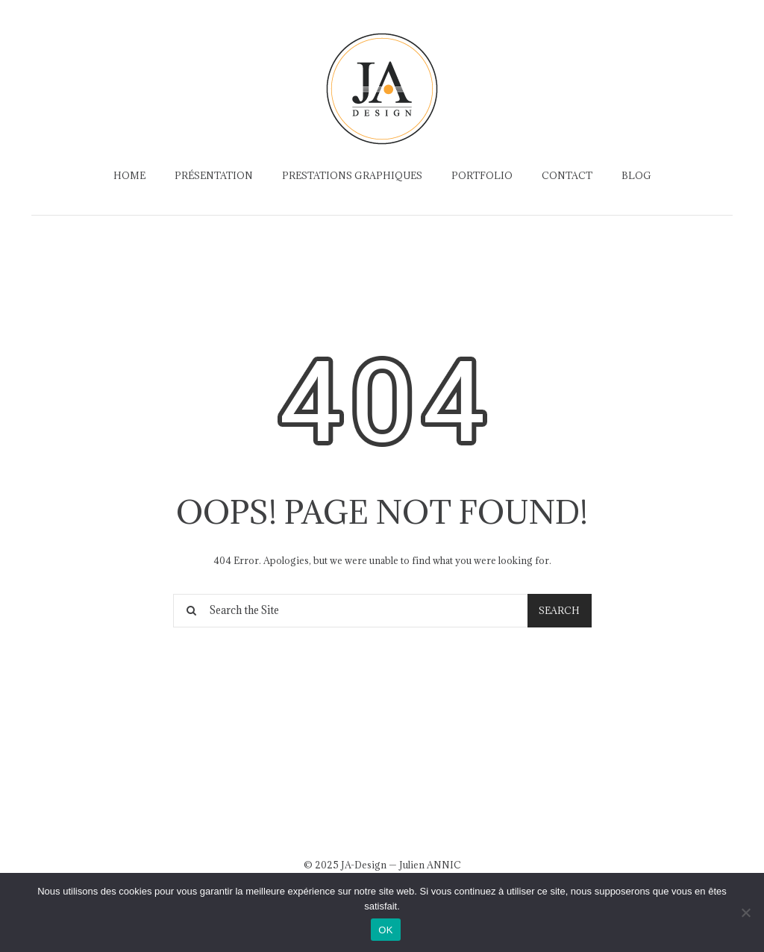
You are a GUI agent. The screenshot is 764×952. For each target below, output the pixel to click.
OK (385, 930)
